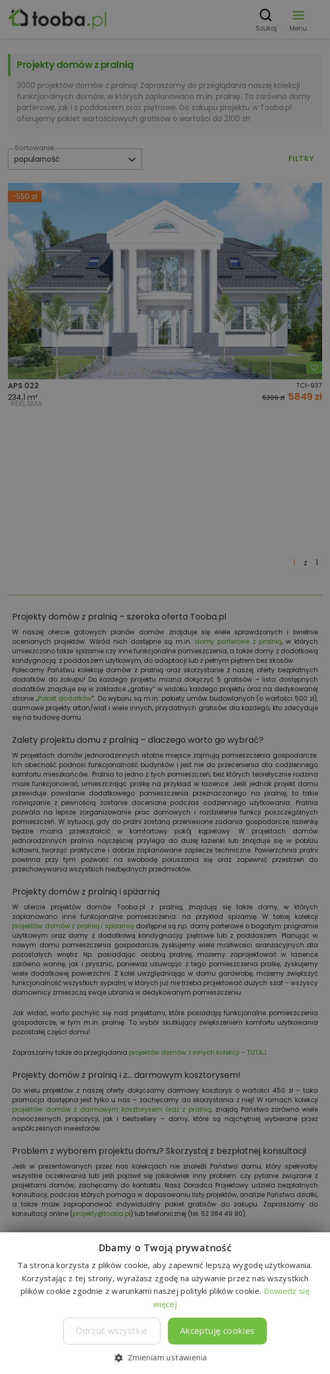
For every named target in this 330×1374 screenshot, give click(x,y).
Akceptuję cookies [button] (217, 1331)
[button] (165, 1356)
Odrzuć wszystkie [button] (111, 1331)
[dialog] (165, 687)
